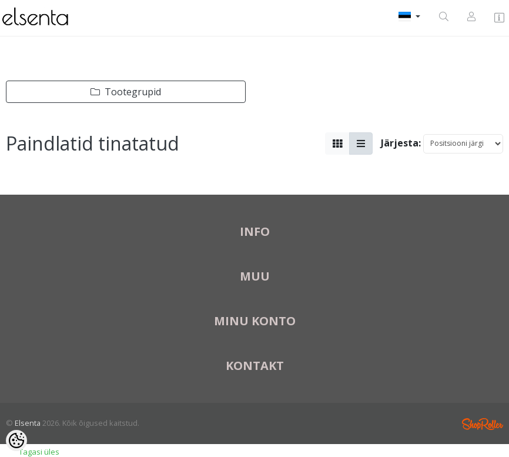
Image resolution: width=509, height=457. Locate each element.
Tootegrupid (126, 91)
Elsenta (28, 423)
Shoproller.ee (482, 424)
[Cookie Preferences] (16, 440)
